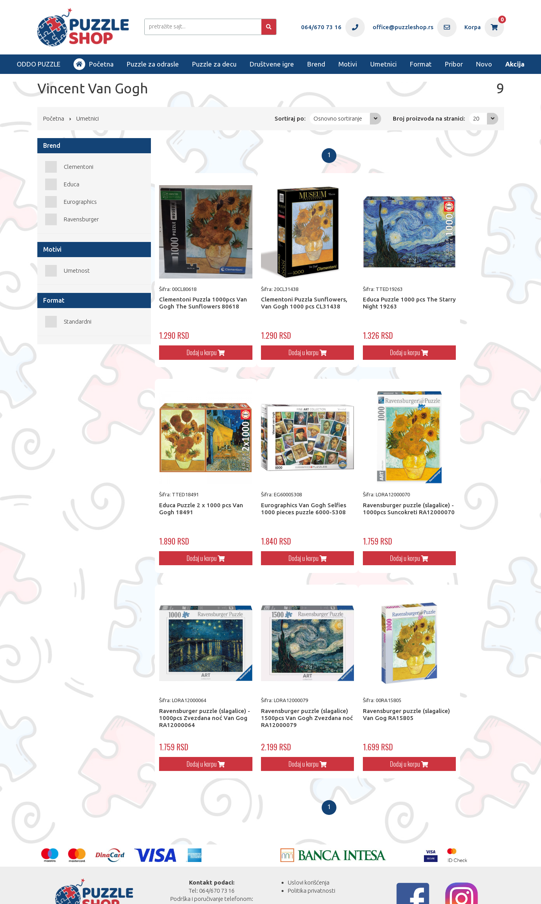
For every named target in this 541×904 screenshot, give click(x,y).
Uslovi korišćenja (308, 839)
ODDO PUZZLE (38, 64)
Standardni (77, 321)
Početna (94, 64)
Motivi (347, 64)
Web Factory (119, 888)
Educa (71, 184)
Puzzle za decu (214, 64)
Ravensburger (81, 219)
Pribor (454, 64)
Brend (316, 64)
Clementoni (78, 166)
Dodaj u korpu (198, 337)
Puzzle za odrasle (153, 64)
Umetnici (383, 64)
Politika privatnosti (311, 847)
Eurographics (80, 201)
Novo (484, 64)
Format (421, 64)
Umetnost (77, 270)
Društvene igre (272, 64)
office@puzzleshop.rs (221, 871)
